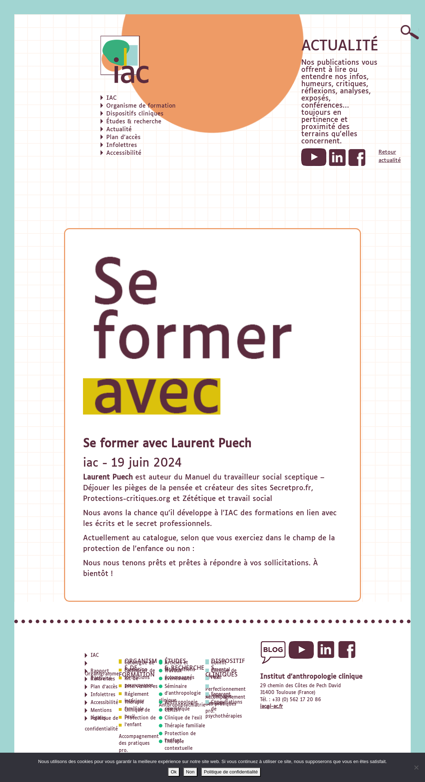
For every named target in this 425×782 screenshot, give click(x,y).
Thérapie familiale (185, 726)
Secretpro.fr (290, 488)
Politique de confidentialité (231, 771)
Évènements (178, 679)
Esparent (221, 694)
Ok (174, 771)
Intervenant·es (140, 686)
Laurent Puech (108, 477)
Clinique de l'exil (183, 718)
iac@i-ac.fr (271, 706)
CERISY (173, 710)
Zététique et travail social (227, 498)
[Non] (416, 767)
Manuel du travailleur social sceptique (251, 477)
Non (190, 771)
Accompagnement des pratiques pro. (139, 743)
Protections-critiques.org (126, 498)
